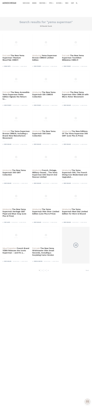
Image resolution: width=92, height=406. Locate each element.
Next (87, 270)
